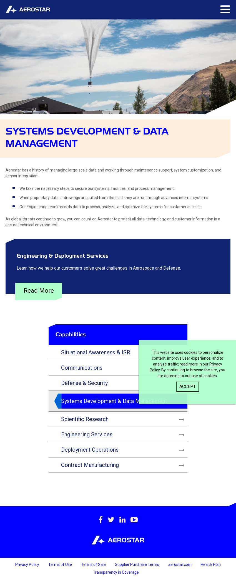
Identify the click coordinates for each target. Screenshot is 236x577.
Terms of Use (60, 564)
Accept (187, 386)
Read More (39, 290)
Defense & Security (84, 383)
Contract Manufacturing (90, 465)
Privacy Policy (27, 564)
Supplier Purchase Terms (137, 564)
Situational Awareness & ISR (95, 352)
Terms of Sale (94, 564)
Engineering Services (86, 434)
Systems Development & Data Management (114, 401)
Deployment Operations (90, 449)
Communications (81, 367)
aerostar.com (180, 564)
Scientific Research (85, 419)
